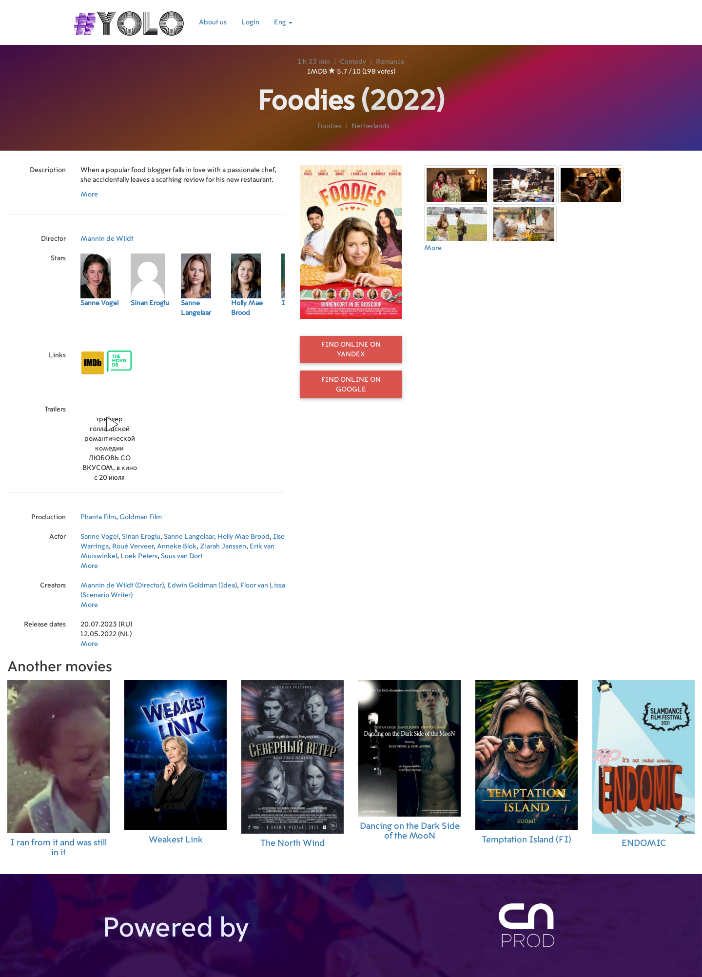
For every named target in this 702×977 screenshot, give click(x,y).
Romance (390, 62)
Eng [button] (283, 22)
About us (213, 22)
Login (250, 22)
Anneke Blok (176, 546)
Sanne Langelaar (189, 536)
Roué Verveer (133, 546)
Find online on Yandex (351, 349)
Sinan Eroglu (141, 536)
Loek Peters (138, 556)
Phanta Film (98, 517)
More (89, 194)
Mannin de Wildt (107, 238)
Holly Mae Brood (243, 536)
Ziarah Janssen (223, 546)
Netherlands (370, 126)
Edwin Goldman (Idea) (202, 585)
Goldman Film (140, 517)
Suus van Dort (182, 556)
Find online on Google (351, 384)
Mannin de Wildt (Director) (122, 585)
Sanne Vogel (99, 536)
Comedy (353, 62)
